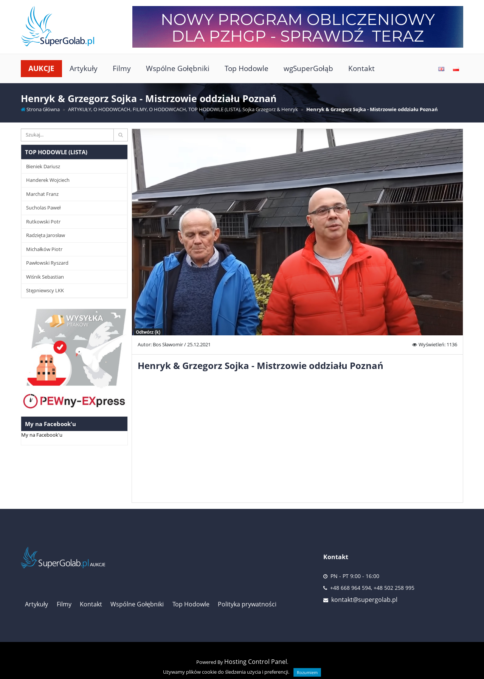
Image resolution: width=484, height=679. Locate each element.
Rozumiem (307, 672)
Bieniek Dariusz (43, 166)
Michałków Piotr (44, 249)
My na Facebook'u (41, 434)
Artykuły (84, 68)
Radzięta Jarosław (45, 235)
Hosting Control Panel (255, 661)
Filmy (122, 68)
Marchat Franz (42, 194)
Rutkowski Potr (43, 221)
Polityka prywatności (247, 604)
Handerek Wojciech (48, 180)
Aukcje (41, 68)
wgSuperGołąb (308, 68)
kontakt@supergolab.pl (364, 599)
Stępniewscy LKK (45, 290)
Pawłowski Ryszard (47, 262)
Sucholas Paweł (43, 207)
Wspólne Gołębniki (177, 68)
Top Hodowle (246, 68)
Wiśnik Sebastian (45, 276)
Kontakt (361, 68)
